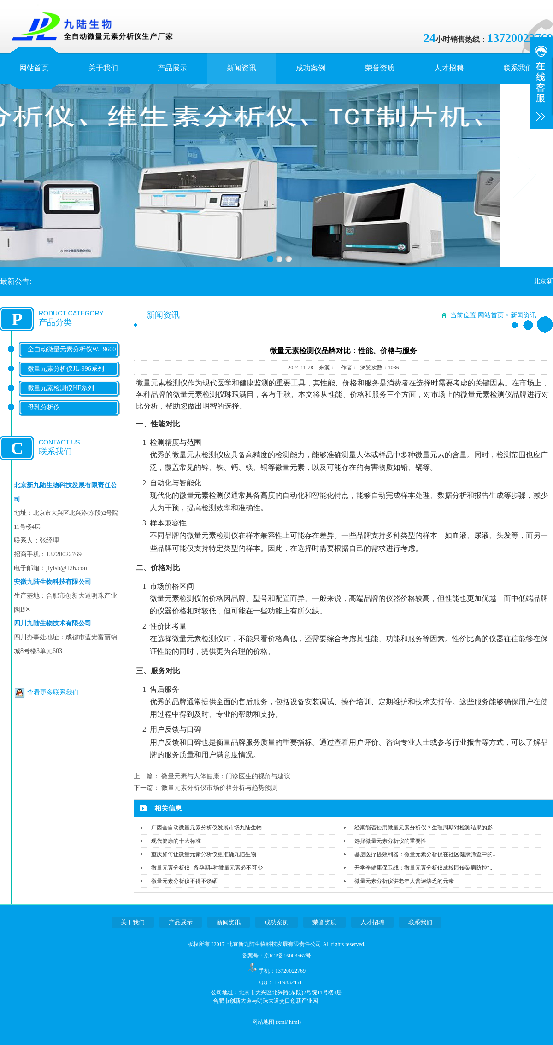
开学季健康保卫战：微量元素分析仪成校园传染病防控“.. (423, 867)
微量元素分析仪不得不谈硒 (184, 881)
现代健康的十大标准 (176, 841)
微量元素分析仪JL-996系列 (66, 368)
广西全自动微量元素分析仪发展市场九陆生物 (206, 827)
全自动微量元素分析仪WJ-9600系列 (72, 357)
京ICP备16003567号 (288, 955)
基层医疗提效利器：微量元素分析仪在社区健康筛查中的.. (424, 854)
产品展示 (172, 68)
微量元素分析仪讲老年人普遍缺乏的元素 (404, 881)
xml (281, 1022)
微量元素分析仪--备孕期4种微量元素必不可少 (207, 867)
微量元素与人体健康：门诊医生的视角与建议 (225, 776)
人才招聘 (449, 68)
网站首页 (34, 68)
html (294, 1022)
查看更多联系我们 (53, 692)
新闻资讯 (241, 68)
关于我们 (103, 68)
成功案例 (310, 68)
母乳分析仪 (44, 407)
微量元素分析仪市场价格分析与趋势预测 (219, 787)
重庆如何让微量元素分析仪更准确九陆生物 (203, 854)
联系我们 (518, 68)
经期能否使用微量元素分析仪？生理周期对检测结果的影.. (424, 827)
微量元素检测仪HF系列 (61, 388)
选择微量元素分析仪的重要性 (390, 841)
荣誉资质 (379, 68)
